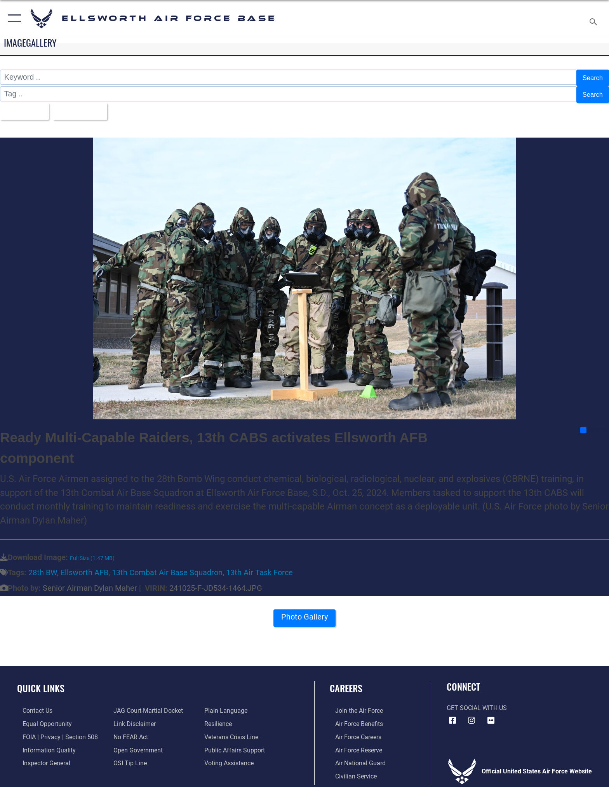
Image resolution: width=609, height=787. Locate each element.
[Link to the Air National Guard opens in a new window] (355, 758)
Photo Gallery (305, 614)
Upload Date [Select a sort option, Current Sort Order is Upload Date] (88, 107)
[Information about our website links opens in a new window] (133, 718)
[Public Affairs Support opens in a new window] (236, 745)
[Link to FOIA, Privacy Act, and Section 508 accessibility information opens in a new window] (54, 732)
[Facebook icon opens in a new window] (452, 715)
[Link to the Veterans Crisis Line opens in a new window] (233, 732)
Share (594, 425)
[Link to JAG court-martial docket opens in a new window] (146, 706)
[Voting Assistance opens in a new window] (231, 758)
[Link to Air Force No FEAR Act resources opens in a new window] (129, 732)
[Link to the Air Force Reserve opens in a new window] (353, 745)
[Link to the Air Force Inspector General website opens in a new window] (41, 758)
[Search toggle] (594, 18)
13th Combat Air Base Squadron (167, 568)
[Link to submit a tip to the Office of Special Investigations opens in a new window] (128, 758)
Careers (346, 683)
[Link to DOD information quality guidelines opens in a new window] (43, 745)
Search (591, 77)
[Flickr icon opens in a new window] (491, 715)
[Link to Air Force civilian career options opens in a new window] (350, 771)
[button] (12, 18)
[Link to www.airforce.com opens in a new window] (354, 706)
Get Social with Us (477, 703)
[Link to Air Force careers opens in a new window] (353, 732)
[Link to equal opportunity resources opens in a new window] (41, 718)
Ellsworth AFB (84, 568)
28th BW (42, 568)
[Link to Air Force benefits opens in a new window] (354, 718)
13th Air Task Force (259, 568)
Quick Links (40, 683)
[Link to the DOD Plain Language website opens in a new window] (227, 706)
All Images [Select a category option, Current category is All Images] (25, 107)
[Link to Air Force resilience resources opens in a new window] (220, 718)
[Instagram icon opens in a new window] (471, 715)
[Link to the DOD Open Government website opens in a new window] (136, 745)
